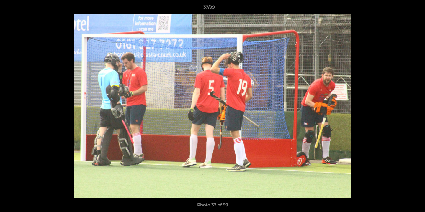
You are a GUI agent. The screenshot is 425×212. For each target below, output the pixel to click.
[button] (400, 8)
